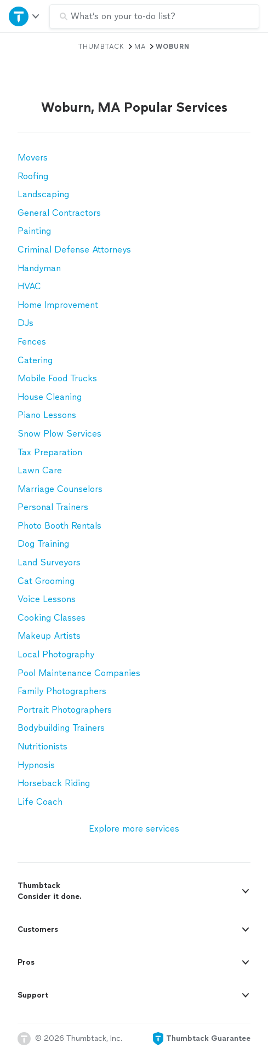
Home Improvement (58, 305)
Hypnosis (36, 765)
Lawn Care (40, 470)
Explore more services (134, 828)
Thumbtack (101, 46)
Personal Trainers (53, 507)
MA (140, 46)
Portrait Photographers (65, 709)
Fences (32, 341)
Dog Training (43, 544)
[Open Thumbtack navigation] (24, 16)
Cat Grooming (46, 581)
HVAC (29, 286)
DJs (25, 323)
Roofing (33, 176)
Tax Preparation (50, 452)
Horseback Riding (54, 783)
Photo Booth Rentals (59, 525)
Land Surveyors (49, 562)
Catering (35, 360)
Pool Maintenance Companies (79, 673)
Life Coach (40, 802)
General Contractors (59, 213)
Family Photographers (62, 691)
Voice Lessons (47, 599)
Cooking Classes (51, 617)
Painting (34, 231)
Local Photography (56, 654)
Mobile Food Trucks (57, 378)
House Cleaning (50, 397)
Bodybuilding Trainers (61, 728)
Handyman (39, 268)
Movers (33, 157)
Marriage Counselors (60, 489)
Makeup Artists (49, 636)
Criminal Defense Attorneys (74, 249)
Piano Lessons (47, 415)
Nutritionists (42, 746)
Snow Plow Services (59, 433)
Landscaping (43, 194)
